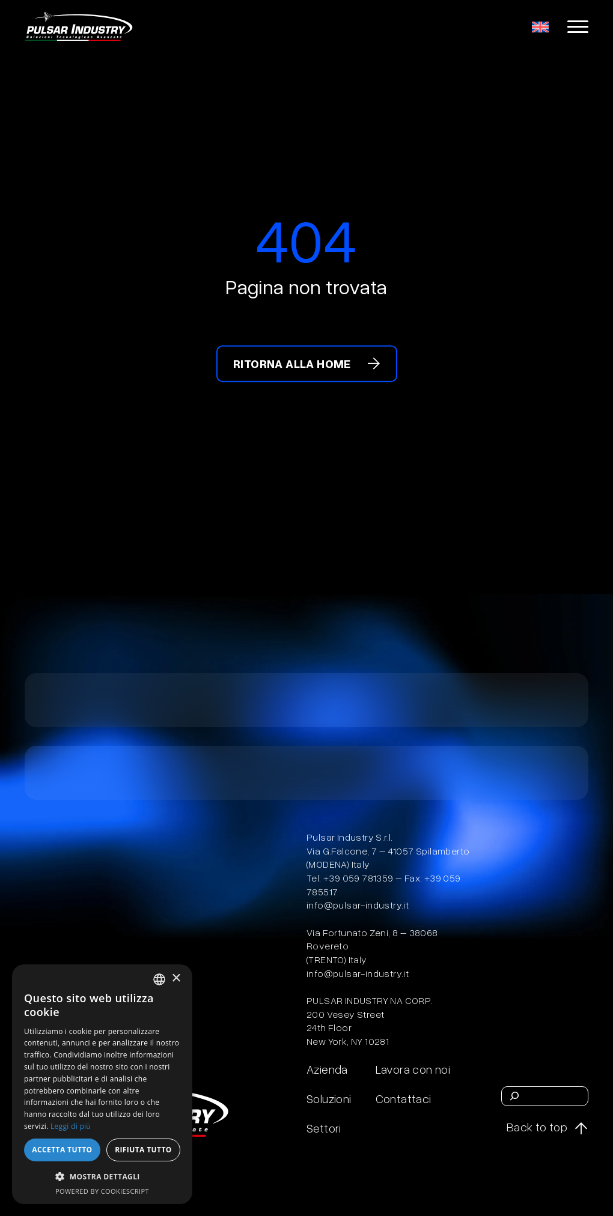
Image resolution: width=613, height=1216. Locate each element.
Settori (323, 1128)
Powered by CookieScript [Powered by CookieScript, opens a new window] (102, 1191)
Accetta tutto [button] (62, 1150)
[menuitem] (540, 26)
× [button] (175, 978)
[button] (102, 1176)
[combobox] (159, 979)
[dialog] (102, 1084)
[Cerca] (514, 1096)
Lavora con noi (413, 1069)
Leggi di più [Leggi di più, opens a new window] (70, 1126)
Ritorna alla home (292, 364)
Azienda (327, 1069)
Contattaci (404, 1098)
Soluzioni (329, 1098)
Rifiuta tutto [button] (143, 1150)
